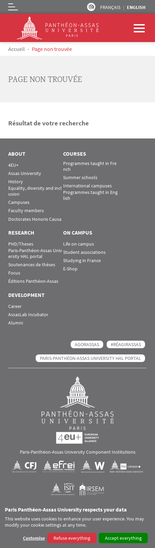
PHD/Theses (20, 244)
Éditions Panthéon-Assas (33, 281)
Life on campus (78, 244)
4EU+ (13, 165)
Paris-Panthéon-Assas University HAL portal (35, 253)
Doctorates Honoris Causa (34, 219)
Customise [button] (34, 538)
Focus (14, 273)
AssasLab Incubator (28, 315)
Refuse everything (71, 538)
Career (15, 306)
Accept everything (123, 538)
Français (110, 7)
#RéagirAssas (126, 344)
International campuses (87, 186)
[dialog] (77, 525)
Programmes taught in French (90, 166)
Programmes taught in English (90, 195)
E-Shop (70, 269)
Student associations (84, 252)
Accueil (16, 48)
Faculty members (26, 211)
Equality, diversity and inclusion (35, 191)
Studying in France (82, 260)
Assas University (24, 173)
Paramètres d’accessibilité (91, 7)
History (15, 182)
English (136, 7)
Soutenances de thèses (31, 265)
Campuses (18, 202)
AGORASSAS (87, 344)
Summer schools (80, 177)
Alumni (15, 323)
